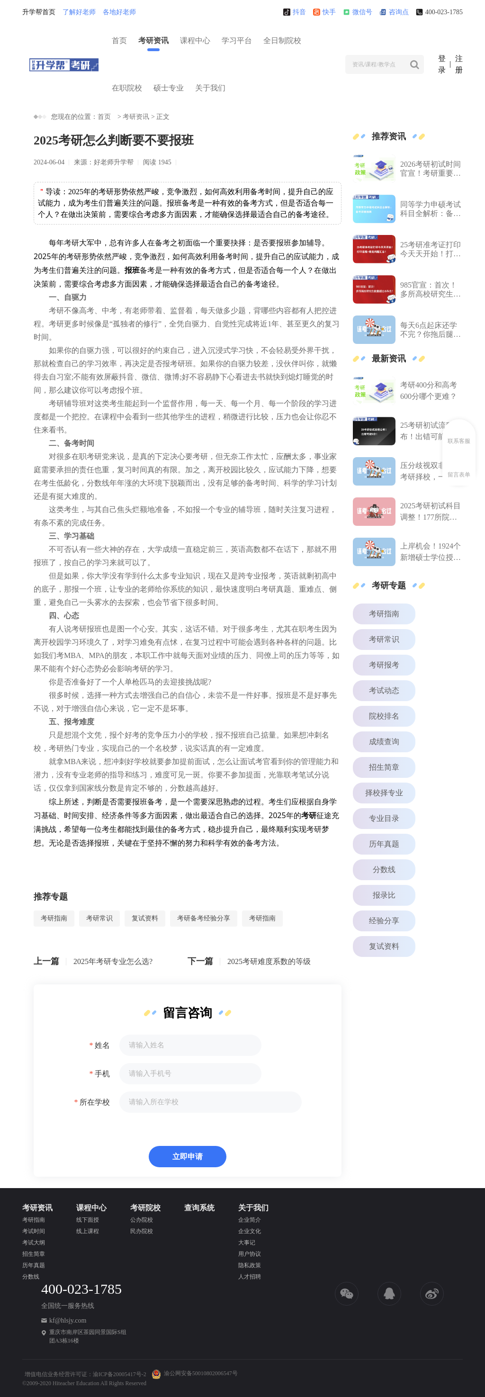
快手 (324, 12)
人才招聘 (249, 1276)
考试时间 (33, 1231)
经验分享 (384, 921)
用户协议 (249, 1254)
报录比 (384, 895)
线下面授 (87, 1220)
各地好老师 (119, 12)
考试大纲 (33, 1242)
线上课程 (87, 1231)
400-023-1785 (439, 12)
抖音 (294, 12)
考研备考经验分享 (203, 918)
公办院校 (141, 1220)
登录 (442, 64)
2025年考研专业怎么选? (113, 961)
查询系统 (199, 1208)
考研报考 (384, 665)
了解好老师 (79, 12)
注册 (459, 64)
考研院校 (145, 1208)
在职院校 (127, 88)
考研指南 (54, 918)
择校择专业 (384, 793)
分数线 (384, 869)
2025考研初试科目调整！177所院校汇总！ (430, 512)
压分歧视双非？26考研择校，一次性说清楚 (430, 472)
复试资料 (145, 918)
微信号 (357, 12)
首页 (119, 40)
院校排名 (384, 716)
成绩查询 (384, 742)
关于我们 (210, 88)
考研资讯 (153, 40)
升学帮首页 (38, 12)
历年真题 (384, 844)
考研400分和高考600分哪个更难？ (428, 390)
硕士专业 (168, 88)
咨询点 (394, 12)
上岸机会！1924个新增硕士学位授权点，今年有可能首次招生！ (430, 552)
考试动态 (384, 690)
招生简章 (384, 767)
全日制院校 (282, 40)
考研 (71, 242)
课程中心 (195, 40)
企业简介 (249, 1220)
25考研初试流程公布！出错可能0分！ (430, 431)
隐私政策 (249, 1265)
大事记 (246, 1242)
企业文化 (249, 1231)
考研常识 (99, 918)
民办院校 (141, 1231)
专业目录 (384, 818)
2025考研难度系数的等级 (269, 961)
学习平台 (237, 40)
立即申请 (187, 1157)
